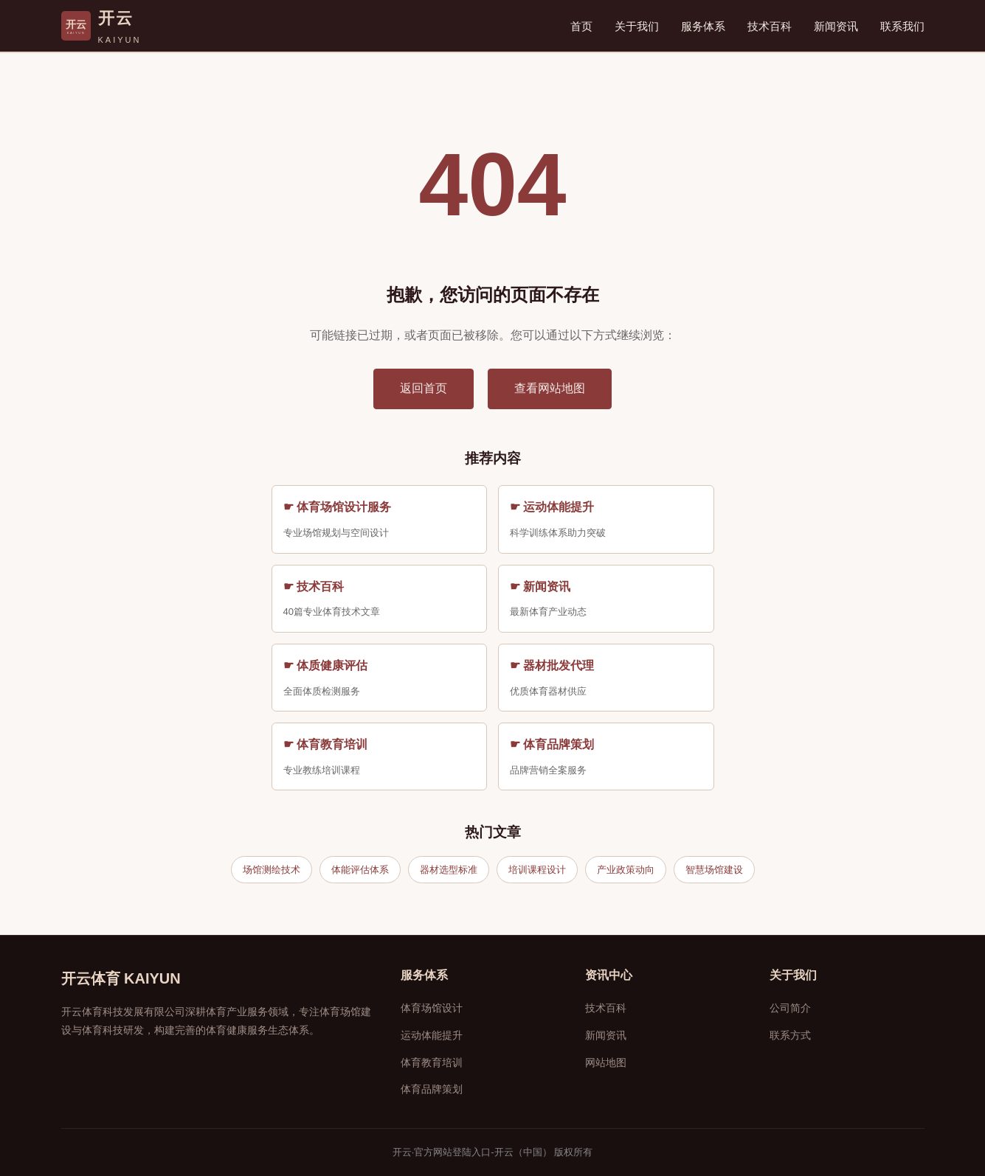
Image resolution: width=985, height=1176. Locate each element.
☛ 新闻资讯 (540, 586)
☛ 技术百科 (313, 586)
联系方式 (790, 1035)
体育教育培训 (432, 1062)
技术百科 (769, 26)
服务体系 (703, 26)
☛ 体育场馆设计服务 (337, 507)
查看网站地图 (549, 388)
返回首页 (423, 388)
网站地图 (605, 1062)
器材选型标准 (448, 869)
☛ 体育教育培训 (325, 744)
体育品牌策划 (432, 1089)
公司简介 (790, 1008)
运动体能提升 (432, 1035)
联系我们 (902, 26)
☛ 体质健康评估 (325, 665)
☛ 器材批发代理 (552, 665)
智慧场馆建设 (714, 869)
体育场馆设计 (432, 1008)
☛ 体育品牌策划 (552, 744)
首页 (581, 26)
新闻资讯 (836, 26)
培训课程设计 (537, 869)
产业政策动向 (625, 869)
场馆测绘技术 (271, 869)
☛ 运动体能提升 (552, 507)
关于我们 (637, 26)
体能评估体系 (360, 869)
